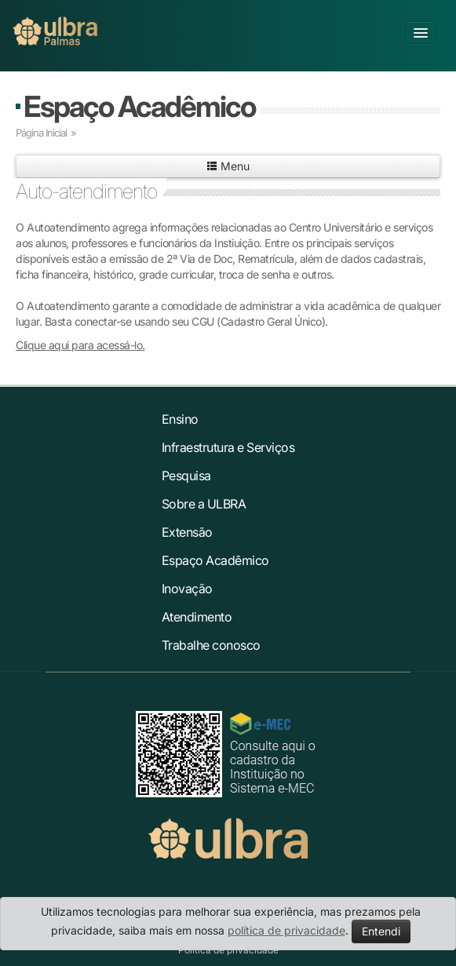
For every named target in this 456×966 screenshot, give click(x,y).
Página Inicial (41, 132)
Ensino (180, 419)
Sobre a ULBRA (204, 504)
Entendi (381, 931)
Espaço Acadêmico (139, 106)
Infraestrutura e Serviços (228, 447)
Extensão (187, 532)
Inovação (187, 588)
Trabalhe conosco (211, 645)
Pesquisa (186, 475)
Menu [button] (228, 166)
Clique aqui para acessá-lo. (80, 345)
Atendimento (197, 617)
